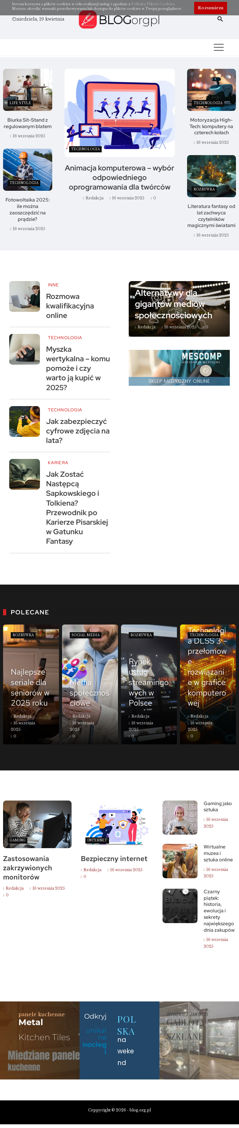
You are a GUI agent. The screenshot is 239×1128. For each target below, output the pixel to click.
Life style (20, 103)
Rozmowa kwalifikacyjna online (70, 306)
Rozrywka (204, 189)
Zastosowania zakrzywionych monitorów (27, 868)
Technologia (85, 149)
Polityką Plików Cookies (152, 4)
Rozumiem (210, 7)
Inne (53, 285)
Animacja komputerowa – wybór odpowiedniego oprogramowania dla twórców (119, 177)
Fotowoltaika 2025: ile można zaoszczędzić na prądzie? (28, 209)
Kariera (58, 462)
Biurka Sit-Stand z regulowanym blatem (28, 123)
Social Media (86, 635)
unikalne (95, 1041)
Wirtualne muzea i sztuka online (218, 853)
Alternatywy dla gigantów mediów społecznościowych (173, 304)
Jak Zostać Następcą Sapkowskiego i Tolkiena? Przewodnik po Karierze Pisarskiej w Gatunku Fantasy (77, 507)
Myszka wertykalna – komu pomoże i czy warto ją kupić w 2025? (78, 368)
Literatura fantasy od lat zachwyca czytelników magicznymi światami (211, 216)
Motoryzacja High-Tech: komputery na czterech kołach (211, 126)
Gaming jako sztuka (218, 806)
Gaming (17, 840)
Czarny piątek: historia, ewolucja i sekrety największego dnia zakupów (219, 910)
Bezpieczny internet (114, 858)
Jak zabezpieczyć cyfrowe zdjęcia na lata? (78, 431)
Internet (97, 840)
